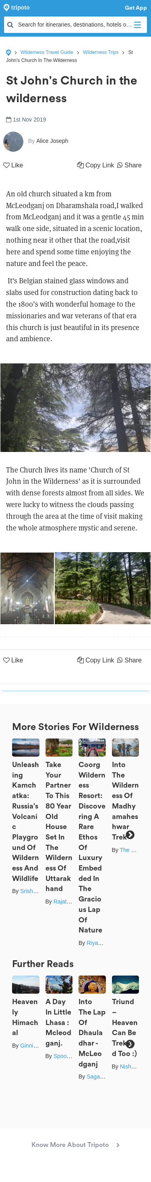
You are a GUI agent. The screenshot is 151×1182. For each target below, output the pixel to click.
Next (130, 835)
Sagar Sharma (105, 1076)
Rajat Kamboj (70, 901)
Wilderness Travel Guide (47, 52)
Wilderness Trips (101, 52)
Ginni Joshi (34, 1045)
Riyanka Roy (102, 943)
